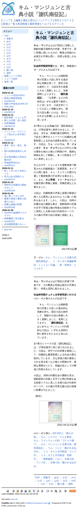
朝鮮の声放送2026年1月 (16, 104)
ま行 (8, 59)
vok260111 (9, 165)
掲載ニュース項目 (13, 76)
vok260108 (9, 207)
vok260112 (9, 140)
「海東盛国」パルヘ (51, 459)
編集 (18, 20)
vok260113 (9, 126)
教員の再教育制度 (13, 98)
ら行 (8, 64)
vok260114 (9, 112)
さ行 (8, 47)
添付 (57, 20)
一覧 (12, 23)
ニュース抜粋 (10, 78)
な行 (8, 53)
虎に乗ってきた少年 (14, 196)
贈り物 (9, 70)
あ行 (8, 41)
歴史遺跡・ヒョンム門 (15, 117)
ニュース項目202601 (14, 95)
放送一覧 (8, 81)
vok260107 (9, 221)
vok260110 (9, 179)
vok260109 (9, 190)
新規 (5, 23)
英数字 (9, 38)
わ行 (8, 67)
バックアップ (44, 20)
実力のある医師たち (14, 176)
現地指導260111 (12, 162)
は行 (8, 56)
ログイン (57, 23)
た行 (8, 50)
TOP (6, 36)
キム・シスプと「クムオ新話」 (57, 437)
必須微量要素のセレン (15, 224)
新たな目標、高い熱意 (15, 120)
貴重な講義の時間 (13, 204)
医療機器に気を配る (14, 218)
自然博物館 (9, 123)
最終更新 (35, 23)
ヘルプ (45, 23)
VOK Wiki (9, 106)
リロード (67, 20)
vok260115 (9, 101)
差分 (32, 20)
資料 (8, 73)
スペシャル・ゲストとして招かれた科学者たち (15, 134)
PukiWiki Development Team (37, 503)
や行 (8, 61)
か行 (8, 44)
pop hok (8, 229)
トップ (7, 20)
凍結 (25, 20)
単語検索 (22, 23)
